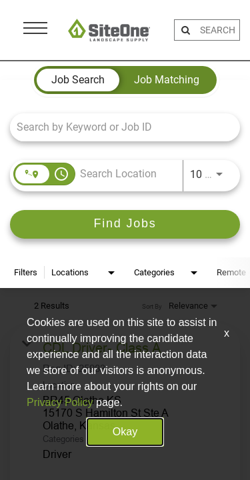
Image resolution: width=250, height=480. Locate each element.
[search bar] (218, 30)
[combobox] (118, 127)
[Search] (125, 224)
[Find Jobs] (125, 224)
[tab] (78, 80)
